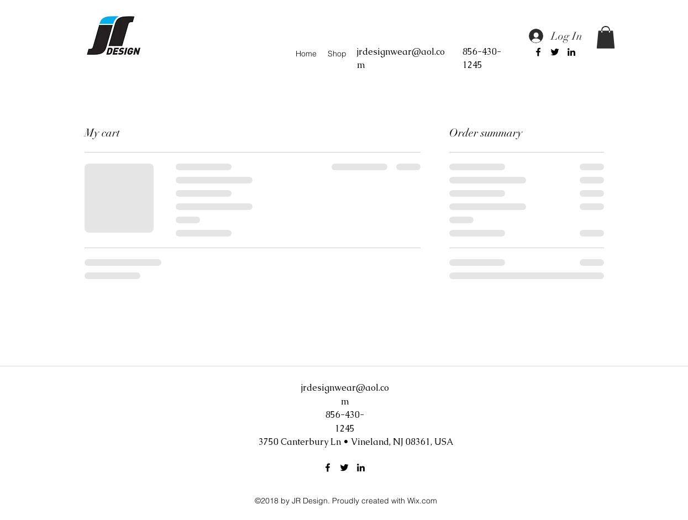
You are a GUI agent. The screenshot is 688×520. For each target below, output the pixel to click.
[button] (605, 37)
